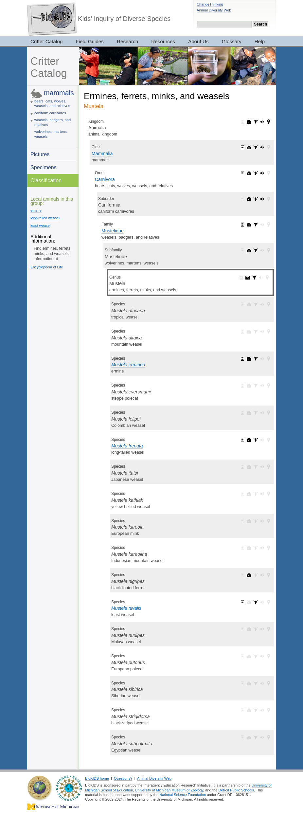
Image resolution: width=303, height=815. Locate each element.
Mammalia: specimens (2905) (255, 147)
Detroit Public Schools (236, 790)
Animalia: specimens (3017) (255, 121)
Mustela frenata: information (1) (242, 440)
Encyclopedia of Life (46, 267)
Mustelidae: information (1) (242, 224)
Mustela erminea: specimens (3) (255, 358)
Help (260, 41)
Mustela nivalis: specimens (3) (255, 602)
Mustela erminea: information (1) (242, 358)
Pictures (39, 154)
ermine (36, 210)
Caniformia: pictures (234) (249, 199)
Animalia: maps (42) (268, 121)
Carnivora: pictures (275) (249, 173)
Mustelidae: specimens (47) (255, 224)
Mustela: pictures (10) (247, 277)
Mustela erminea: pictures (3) (249, 358)
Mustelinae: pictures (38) (249, 250)
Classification (46, 180)
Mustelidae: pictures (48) (249, 224)
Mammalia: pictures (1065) (249, 147)
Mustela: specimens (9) (254, 277)
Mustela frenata (127, 445)
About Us (198, 41)
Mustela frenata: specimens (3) (255, 440)
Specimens (43, 167)
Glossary (231, 41)
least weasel (40, 225)
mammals (59, 93)
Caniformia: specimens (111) (255, 199)
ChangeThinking (210, 4)
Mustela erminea (128, 364)
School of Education (117, 790)
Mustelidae (112, 230)
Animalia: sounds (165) (262, 121)
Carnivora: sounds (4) (262, 173)
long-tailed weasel (45, 218)
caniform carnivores (50, 113)
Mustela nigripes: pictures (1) (249, 575)
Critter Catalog (46, 41)
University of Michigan (153, 790)
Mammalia (102, 153)
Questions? (123, 778)
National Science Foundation (182, 795)
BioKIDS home (97, 778)
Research (127, 41)
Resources (163, 41)
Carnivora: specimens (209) (255, 173)
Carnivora (105, 179)
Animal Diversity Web (214, 10)
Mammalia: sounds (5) (262, 147)
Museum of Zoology (187, 790)
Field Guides (90, 41)
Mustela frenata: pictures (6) (249, 440)
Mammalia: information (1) (242, 147)
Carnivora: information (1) (242, 173)
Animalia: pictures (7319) (249, 121)
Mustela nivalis (126, 608)
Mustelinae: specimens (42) (255, 250)
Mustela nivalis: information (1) (242, 602)
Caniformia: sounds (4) (262, 199)
